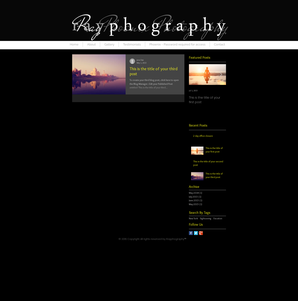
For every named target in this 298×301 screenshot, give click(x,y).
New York (193, 218)
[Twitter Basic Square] (196, 233)
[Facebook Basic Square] (191, 233)
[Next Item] (220, 74)
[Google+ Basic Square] (201, 233)
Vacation (217, 218)
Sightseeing (205, 218)
